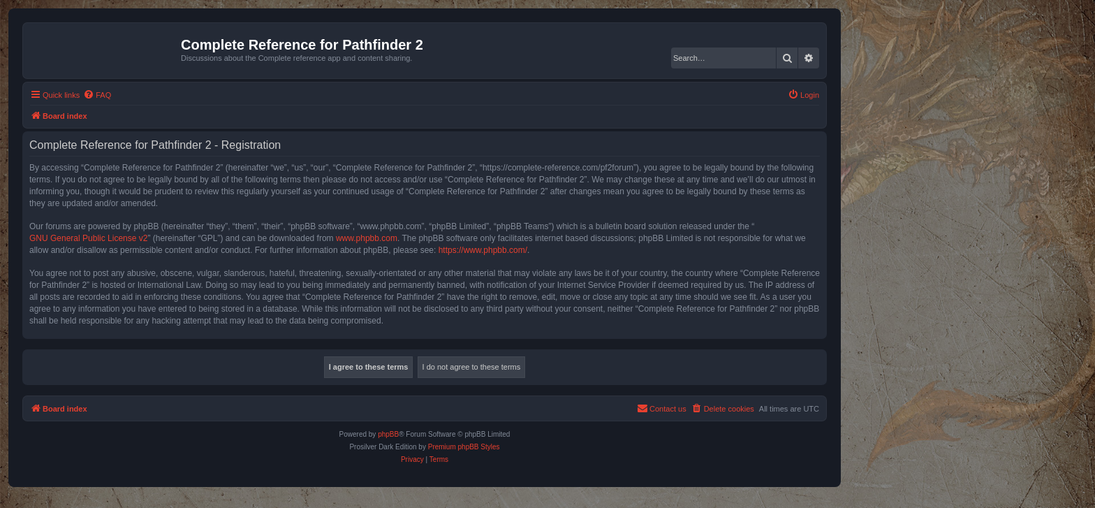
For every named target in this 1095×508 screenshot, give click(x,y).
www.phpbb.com (366, 238)
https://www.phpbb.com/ (483, 250)
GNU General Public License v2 (88, 238)
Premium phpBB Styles (464, 447)
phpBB (388, 434)
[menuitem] (97, 95)
